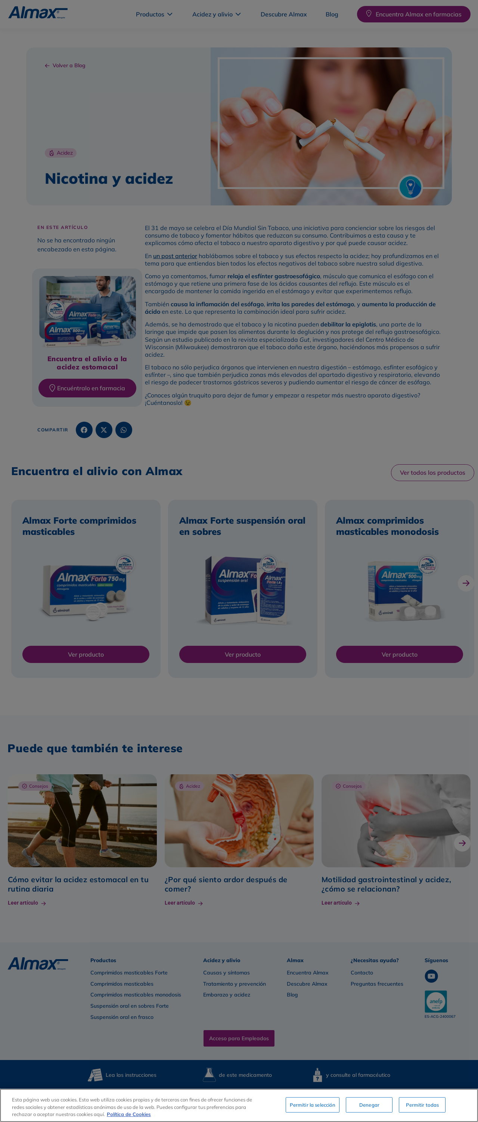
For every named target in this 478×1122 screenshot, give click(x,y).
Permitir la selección (313, 1104)
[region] (239, 1105)
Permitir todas (422, 1104)
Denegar (369, 1104)
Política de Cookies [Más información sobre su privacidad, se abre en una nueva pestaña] (129, 1114)
